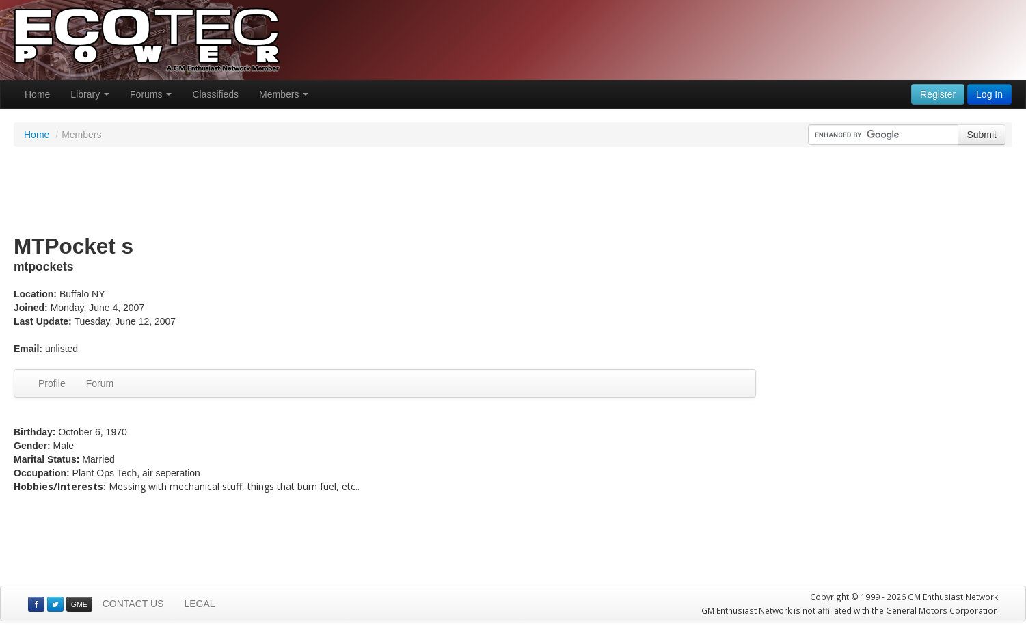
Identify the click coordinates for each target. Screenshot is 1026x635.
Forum (99, 383)
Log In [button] (989, 94)
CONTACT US (133, 603)
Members (283, 94)
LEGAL (199, 603)
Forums (151, 94)
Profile (52, 383)
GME (79, 604)
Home (37, 94)
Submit (982, 134)
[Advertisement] (513, 191)
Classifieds (215, 94)
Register (938, 94)
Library (89, 94)
